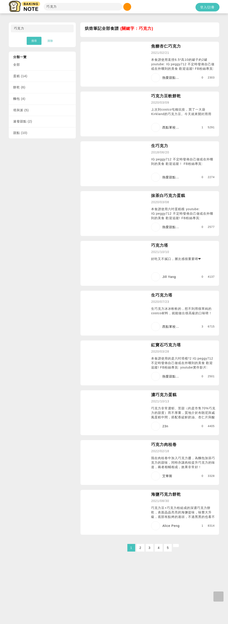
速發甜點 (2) (22, 121)
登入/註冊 (207, 7)
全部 (16, 64)
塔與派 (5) (21, 110)
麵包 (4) (19, 98)
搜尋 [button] (34, 40)
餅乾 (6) (19, 87)
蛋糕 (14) (20, 76)
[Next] (176, 545)
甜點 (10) (20, 133)
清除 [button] (50, 40)
